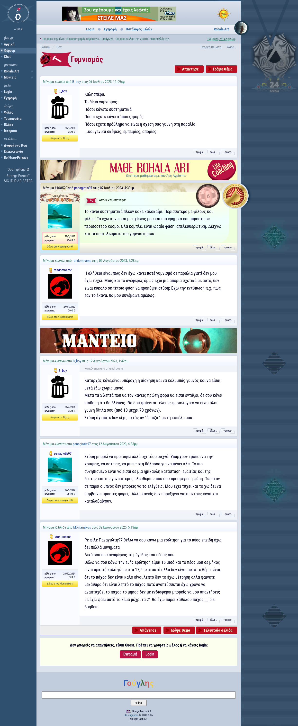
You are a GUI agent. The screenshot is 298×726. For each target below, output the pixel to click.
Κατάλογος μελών (139, 29)
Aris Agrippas (131, 715)
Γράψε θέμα (222, 69)
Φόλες (8, 112)
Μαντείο (10, 77)
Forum (45, 47)
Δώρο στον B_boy (60, 138)
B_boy (76, 82)
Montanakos (82, 527)
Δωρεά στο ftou (15, 145)
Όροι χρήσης (17, 169)
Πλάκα (8, 125)
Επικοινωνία (13, 151)
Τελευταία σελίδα (217, 630)
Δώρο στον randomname (60, 317)
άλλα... (213, 152)
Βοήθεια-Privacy (16, 157)
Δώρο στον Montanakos (60, 583)
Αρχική (9, 44)
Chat (7, 56)
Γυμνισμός (87, 59)
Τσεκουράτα (12, 118)
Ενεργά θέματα (210, 47)
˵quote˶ (228, 152)
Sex (59, 47)
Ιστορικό (10, 131)
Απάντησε (190, 69)
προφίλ (199, 152)
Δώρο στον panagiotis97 (60, 246)
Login (8, 91)
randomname (81, 260)
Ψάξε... (232, 47)
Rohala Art (11, 71)
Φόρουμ (9, 50)
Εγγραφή (10, 98)
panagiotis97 (83, 188)
